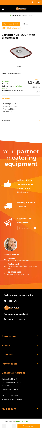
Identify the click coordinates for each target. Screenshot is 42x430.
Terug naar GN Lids (10, 24)
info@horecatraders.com (10, 389)
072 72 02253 (6, 386)
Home (26, 24)
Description (6, 98)
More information (23, 192)
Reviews (6, 121)
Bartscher (11, 84)
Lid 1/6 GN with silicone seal (11, 28)
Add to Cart (28, 426)
